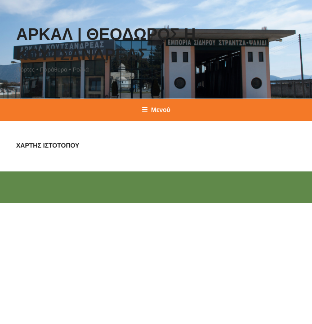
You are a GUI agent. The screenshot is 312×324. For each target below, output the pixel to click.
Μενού (156, 109)
